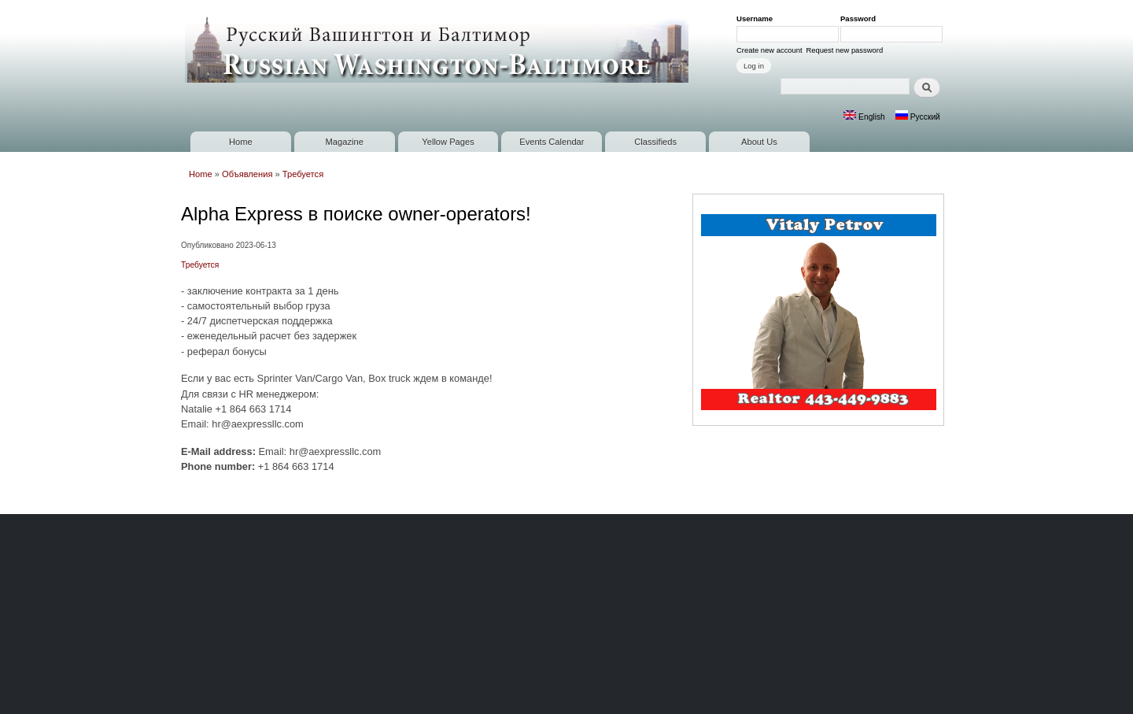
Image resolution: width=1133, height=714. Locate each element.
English (864, 117)
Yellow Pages (448, 141)
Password (860, 18)
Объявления (247, 174)
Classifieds (655, 141)
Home (241, 141)
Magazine (345, 141)
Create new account (769, 50)
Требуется (302, 174)
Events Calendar (551, 141)
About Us (759, 141)
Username (757, 18)
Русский (917, 117)
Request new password (844, 50)
